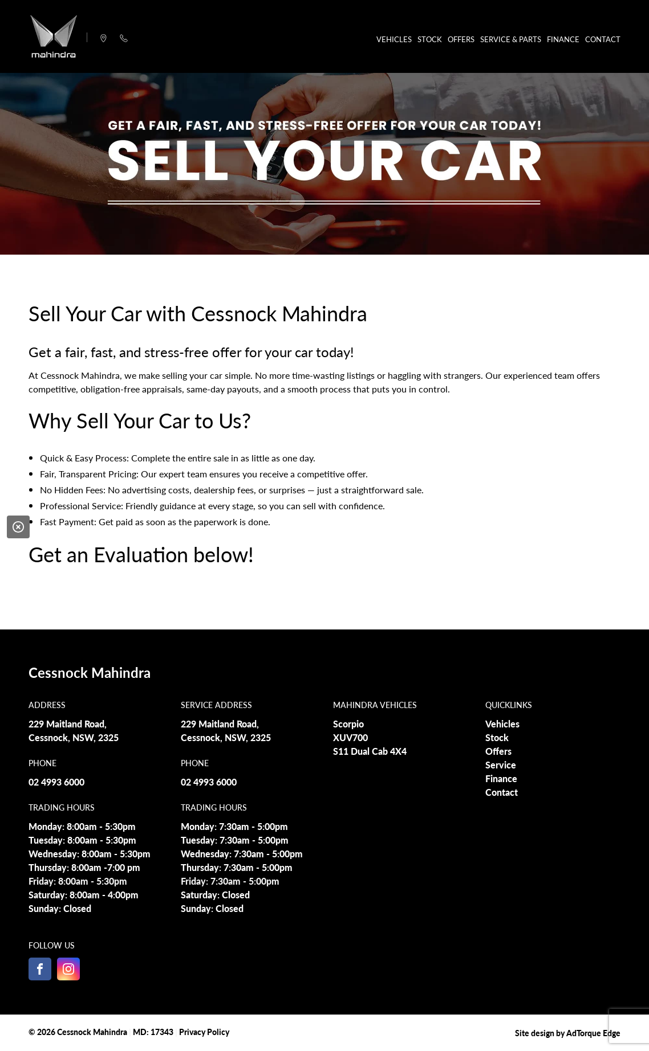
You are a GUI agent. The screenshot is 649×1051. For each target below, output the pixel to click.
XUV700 (350, 737)
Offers (461, 39)
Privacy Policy (204, 1031)
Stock (429, 39)
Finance (563, 39)
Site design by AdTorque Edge (567, 1032)
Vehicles (394, 39)
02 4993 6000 (56, 781)
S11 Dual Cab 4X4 (370, 751)
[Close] (18, 527)
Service (500, 764)
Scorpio (348, 723)
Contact (602, 39)
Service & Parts (510, 39)
